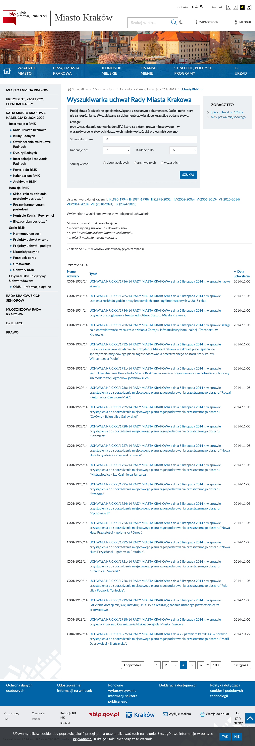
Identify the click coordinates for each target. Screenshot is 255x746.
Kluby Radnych (24, 136)
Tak (225, 736)
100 (216, 665)
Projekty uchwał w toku (30, 239)
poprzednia (132, 665)
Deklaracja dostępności (177, 685)
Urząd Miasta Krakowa (66, 70)
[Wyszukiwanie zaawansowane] (181, 23)
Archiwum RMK (24, 181)
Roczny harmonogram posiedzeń (29, 207)
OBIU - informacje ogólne (32, 286)
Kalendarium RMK (26, 175)
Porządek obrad (24, 257)
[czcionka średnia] (196, 7)
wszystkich (171, 162)
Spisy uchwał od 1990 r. (227, 112)
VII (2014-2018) (77, 204)
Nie (236, 736)
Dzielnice (14, 323)
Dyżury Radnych (25, 152)
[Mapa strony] (207, 22)
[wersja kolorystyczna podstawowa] (229, 7)
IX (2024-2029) (126, 204)
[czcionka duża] (205, 6)
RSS (6, 719)
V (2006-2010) (207, 199)
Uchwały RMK (23, 270)
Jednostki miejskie (111, 70)
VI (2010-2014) (229, 199)
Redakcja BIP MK (68, 715)
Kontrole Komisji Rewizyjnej (33, 215)
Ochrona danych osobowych (19, 688)
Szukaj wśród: (79, 164)
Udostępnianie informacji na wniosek (74, 688)
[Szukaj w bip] (174, 22)
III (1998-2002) (161, 199)
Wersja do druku (214, 714)
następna (241, 665)
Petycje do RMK (25, 169)
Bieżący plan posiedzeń (30, 221)
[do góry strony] (243, 718)
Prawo (12, 332)
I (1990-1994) (118, 199)
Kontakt (65, 723)
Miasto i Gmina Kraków (27, 90)
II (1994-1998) (139, 199)
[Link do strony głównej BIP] (63, 18)
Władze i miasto (26, 70)
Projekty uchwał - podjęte (32, 245)
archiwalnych (146, 162)
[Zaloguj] (243, 22)
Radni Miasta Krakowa (29, 130)
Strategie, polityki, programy (193, 70)
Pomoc (36, 719)
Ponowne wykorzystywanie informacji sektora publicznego (122, 693)
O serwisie (38, 713)
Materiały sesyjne (26, 251)
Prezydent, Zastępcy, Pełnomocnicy (25, 102)
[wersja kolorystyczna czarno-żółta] (242, 7)
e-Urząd (241, 70)
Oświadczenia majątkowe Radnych (32, 144)
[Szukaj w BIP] (149, 22)
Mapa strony (11, 713)
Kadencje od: (79, 150)
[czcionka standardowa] (192, 7)
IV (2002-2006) (184, 199)
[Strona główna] (8, 71)
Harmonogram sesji (27, 233)
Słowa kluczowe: (81, 139)
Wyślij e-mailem (177, 714)
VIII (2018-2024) (102, 204)
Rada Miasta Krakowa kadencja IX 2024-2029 (25, 115)
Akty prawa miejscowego (228, 117)
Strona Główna (81, 89)
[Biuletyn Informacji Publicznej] (103, 717)
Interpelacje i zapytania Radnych (30, 161)
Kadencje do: (145, 150)
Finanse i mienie (149, 70)
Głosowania (21, 264)
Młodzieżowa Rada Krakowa (23, 312)
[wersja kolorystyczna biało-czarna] (235, 7)
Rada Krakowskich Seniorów (23, 298)
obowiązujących (118, 162)
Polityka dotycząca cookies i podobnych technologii (226, 691)
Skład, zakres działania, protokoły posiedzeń (30, 196)
